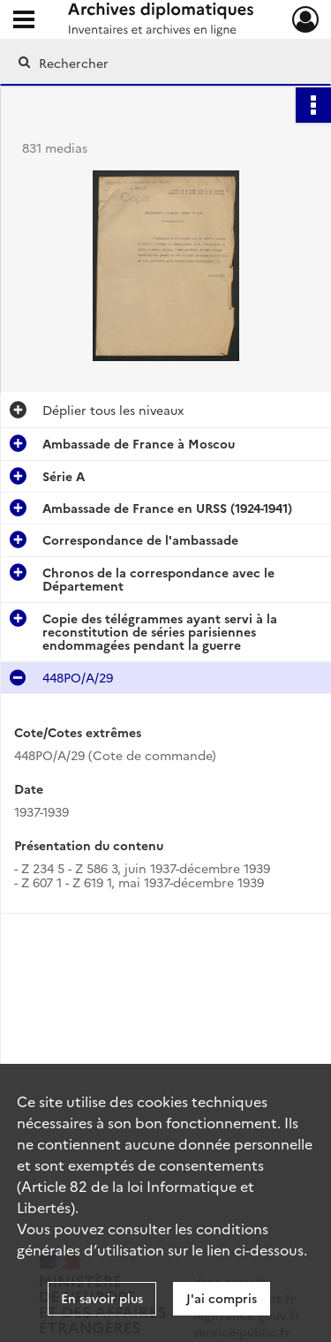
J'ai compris (221, 1298)
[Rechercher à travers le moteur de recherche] (164, 63)
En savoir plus (102, 1298)
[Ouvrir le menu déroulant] (23, 21)
